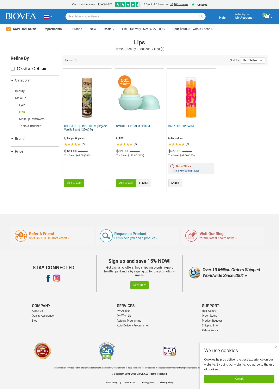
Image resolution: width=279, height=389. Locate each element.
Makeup (145, 49)
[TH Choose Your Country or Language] (48, 16)
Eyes (22, 105)
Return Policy (210, 330)
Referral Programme (129, 320)
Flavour (143, 183)
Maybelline (177, 138)
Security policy (166, 383)
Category (20, 80)
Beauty (132, 49)
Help (222, 18)
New (93, 29)
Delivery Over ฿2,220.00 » (143, 29)
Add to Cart (74, 183)
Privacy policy (147, 383)
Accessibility (111, 383)
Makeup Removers (32, 119)
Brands (77, 29)
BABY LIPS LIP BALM (181, 126)
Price (17, 151)
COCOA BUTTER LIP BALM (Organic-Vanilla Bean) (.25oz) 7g (86, 128)
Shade (175, 183)
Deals (109, 29)
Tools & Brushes (30, 126)
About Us (37, 310)
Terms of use (129, 383)
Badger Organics (75, 138)
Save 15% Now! (21, 29)
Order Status (209, 315)
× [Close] (276, 346)
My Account (124, 310)
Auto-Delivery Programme (132, 325)
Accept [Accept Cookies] (239, 378)
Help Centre (209, 310)
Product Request (212, 320)
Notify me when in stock (187, 170)
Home (119, 49)
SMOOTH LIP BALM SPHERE (133, 126)
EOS (121, 138)
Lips (22, 112)
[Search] (201, 16)
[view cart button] (268, 17)
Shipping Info (210, 325)
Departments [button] (54, 29)
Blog (34, 320)
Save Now (139, 285)
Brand (17, 138)
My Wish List (124, 315)
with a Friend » (193, 29)
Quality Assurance (43, 315)
